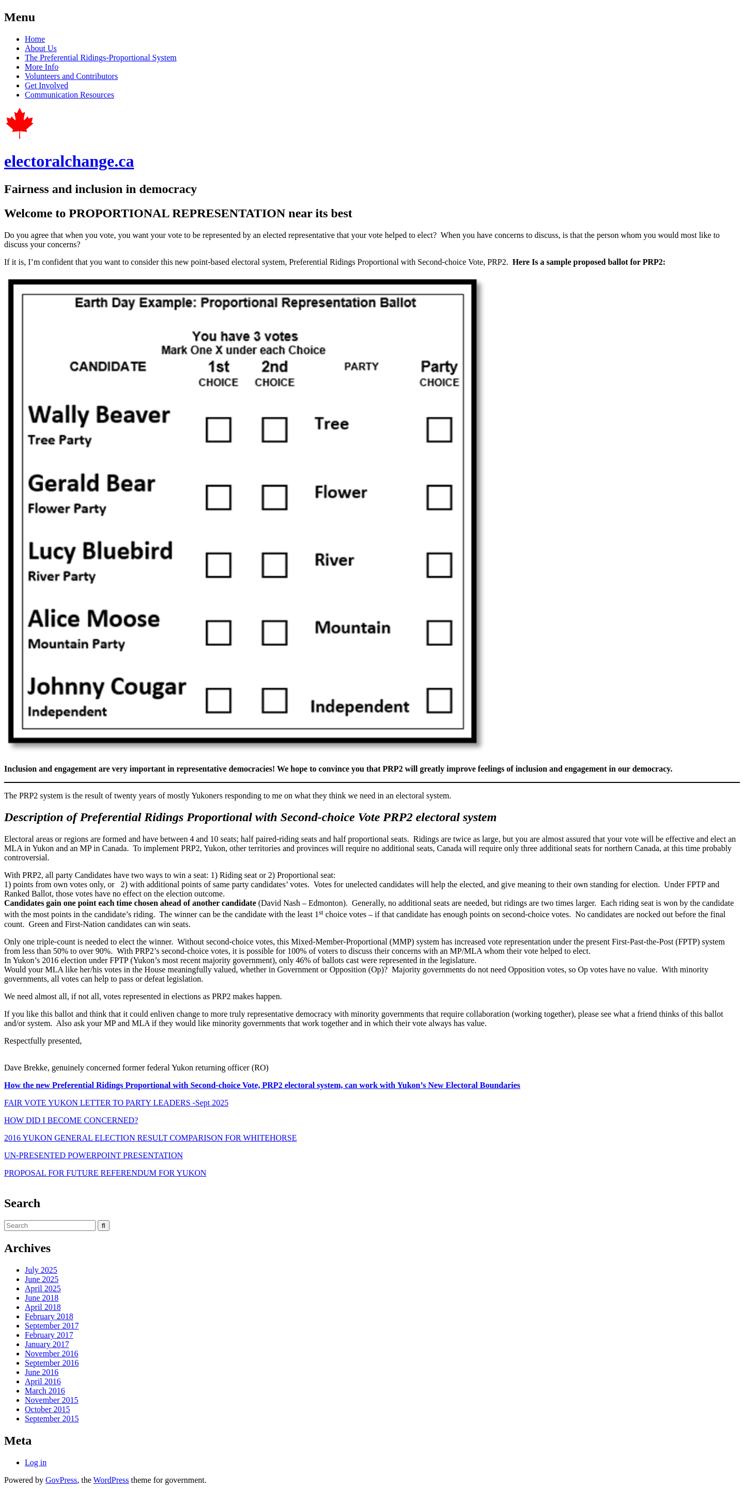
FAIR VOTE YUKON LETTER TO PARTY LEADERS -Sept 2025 (116, 1102)
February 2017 (49, 1335)
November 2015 (52, 1400)
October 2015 (47, 1409)
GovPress (61, 1480)
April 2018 (43, 1307)
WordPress (111, 1480)
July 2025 (41, 1270)
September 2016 (52, 1362)
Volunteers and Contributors (71, 76)
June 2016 (41, 1372)
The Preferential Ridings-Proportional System (101, 57)
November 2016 (52, 1353)
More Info (41, 66)
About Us (41, 48)
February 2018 (49, 1316)
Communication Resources (69, 94)
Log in (36, 1462)
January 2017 (47, 1344)
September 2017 (52, 1325)
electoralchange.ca (69, 161)
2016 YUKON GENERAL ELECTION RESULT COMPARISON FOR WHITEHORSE (150, 1137)
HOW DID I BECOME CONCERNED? (71, 1120)
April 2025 (43, 1288)
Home (35, 39)
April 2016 (43, 1381)
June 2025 (41, 1279)
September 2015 (52, 1418)
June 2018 (41, 1297)
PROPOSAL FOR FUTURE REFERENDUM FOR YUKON (105, 1172)
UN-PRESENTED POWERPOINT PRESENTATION (93, 1155)
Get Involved (46, 85)
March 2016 (45, 1390)
